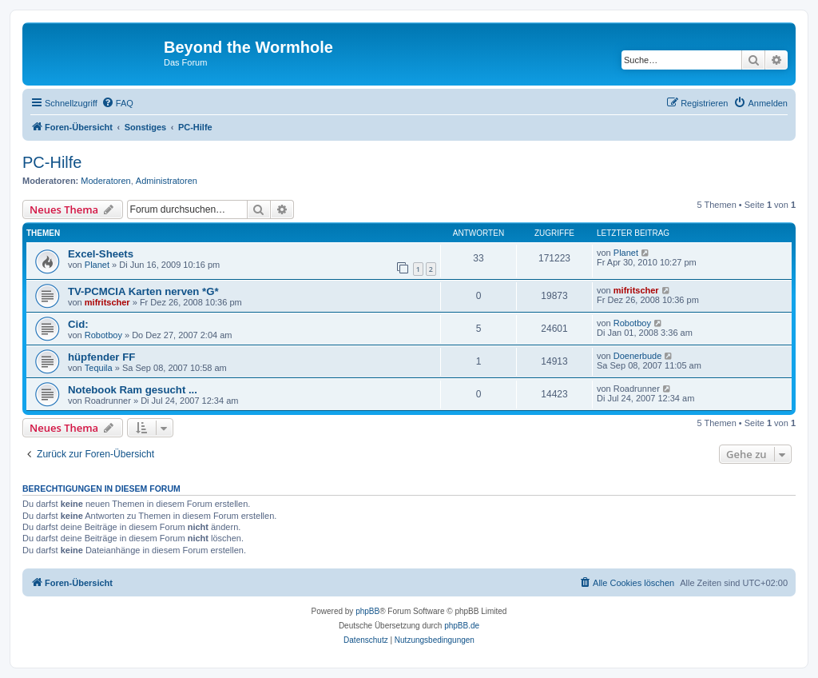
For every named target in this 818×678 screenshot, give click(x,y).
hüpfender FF (101, 357)
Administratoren (166, 180)
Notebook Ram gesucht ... (132, 390)
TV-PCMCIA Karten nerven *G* (143, 291)
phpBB (367, 611)
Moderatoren (105, 180)
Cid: (78, 324)
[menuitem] (117, 103)
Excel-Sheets (100, 254)
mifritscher (107, 302)
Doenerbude (638, 356)
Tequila (99, 368)
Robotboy (103, 335)
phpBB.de (461, 625)
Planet (97, 264)
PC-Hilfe (51, 162)
